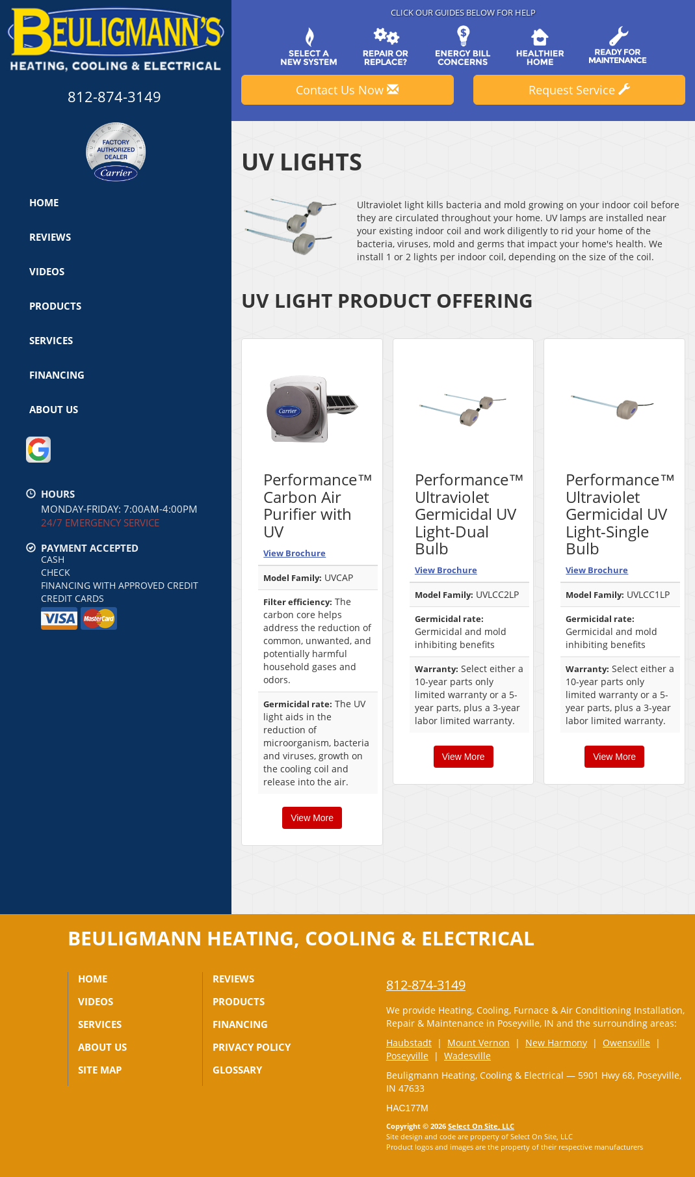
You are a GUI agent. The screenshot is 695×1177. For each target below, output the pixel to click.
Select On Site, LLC (481, 1126)
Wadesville (467, 1055)
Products (55, 305)
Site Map (100, 1069)
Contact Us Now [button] (347, 90)
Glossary (237, 1069)
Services (51, 340)
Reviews (50, 236)
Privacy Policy (252, 1046)
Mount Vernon (478, 1042)
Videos (46, 271)
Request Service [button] (579, 90)
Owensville (626, 1042)
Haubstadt (409, 1042)
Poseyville (407, 1055)
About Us (53, 409)
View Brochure (294, 553)
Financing (57, 374)
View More (312, 818)
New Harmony (556, 1042)
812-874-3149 (426, 985)
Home (44, 202)
